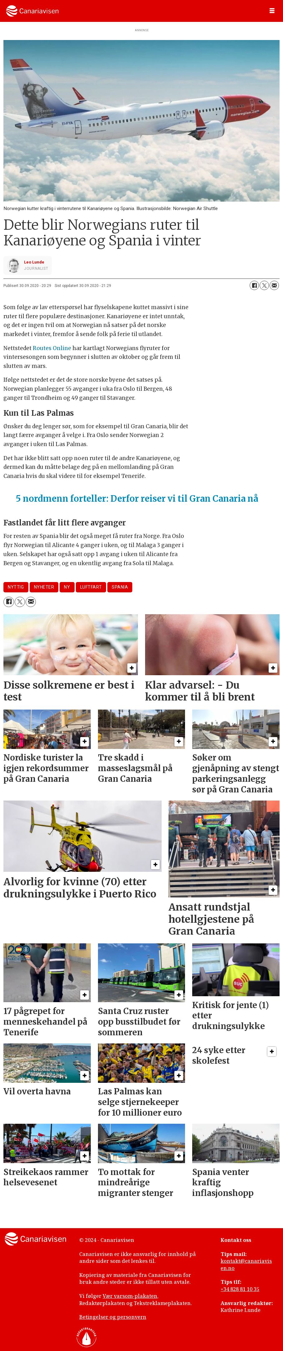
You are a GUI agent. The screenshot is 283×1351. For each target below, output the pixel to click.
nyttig (16, 587)
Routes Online (52, 348)
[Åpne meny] (272, 11)
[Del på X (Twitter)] (264, 285)
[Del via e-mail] (274, 285)
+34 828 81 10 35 (240, 1289)
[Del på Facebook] (254, 285)
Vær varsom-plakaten (130, 1296)
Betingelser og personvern (112, 1316)
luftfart (91, 587)
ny (67, 587)
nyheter (44, 587)
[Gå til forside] (32, 11)
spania (120, 587)
